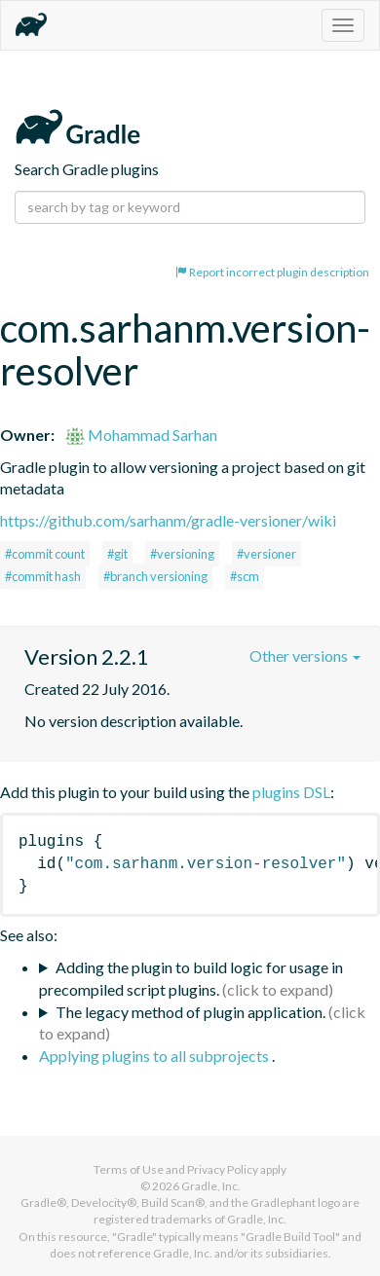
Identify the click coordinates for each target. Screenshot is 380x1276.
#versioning (182, 554)
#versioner (266, 554)
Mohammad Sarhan (141, 434)
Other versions (305, 655)
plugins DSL (291, 792)
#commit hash (43, 576)
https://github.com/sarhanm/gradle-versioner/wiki (168, 520)
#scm (244, 576)
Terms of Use (129, 1169)
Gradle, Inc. (211, 1186)
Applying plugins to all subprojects (155, 1055)
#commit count (45, 554)
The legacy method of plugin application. (190, 1012)
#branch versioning (155, 576)
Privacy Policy (222, 1169)
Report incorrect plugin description (272, 272)
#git (117, 554)
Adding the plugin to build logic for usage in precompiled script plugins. (191, 978)
